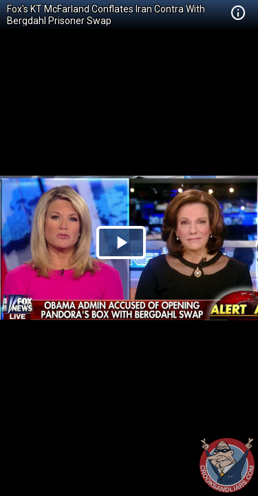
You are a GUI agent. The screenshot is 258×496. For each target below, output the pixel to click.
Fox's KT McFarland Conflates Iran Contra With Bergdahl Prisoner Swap (106, 14)
